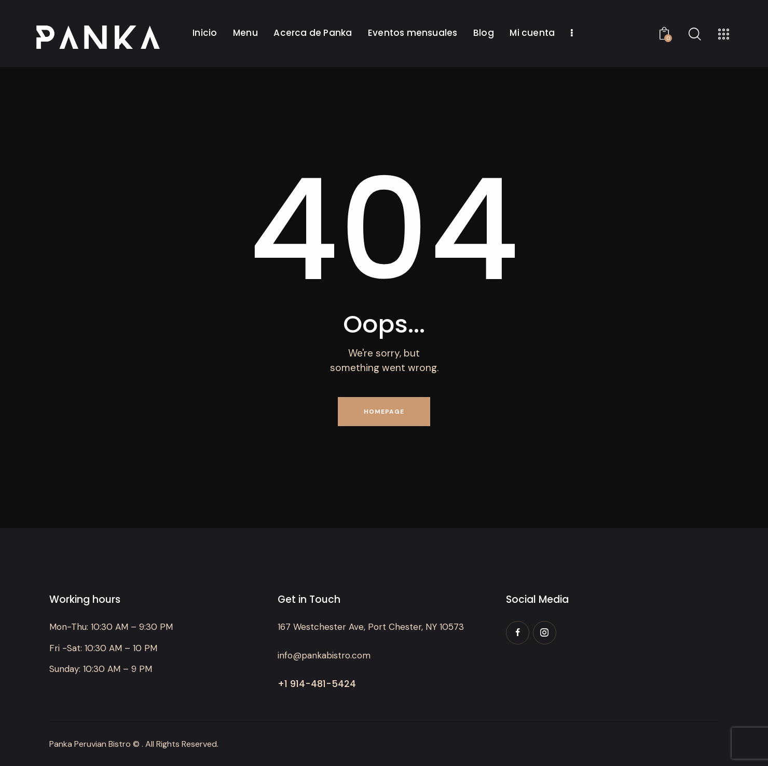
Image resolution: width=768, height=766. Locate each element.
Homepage (384, 411)
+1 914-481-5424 (317, 683)
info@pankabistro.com (324, 655)
